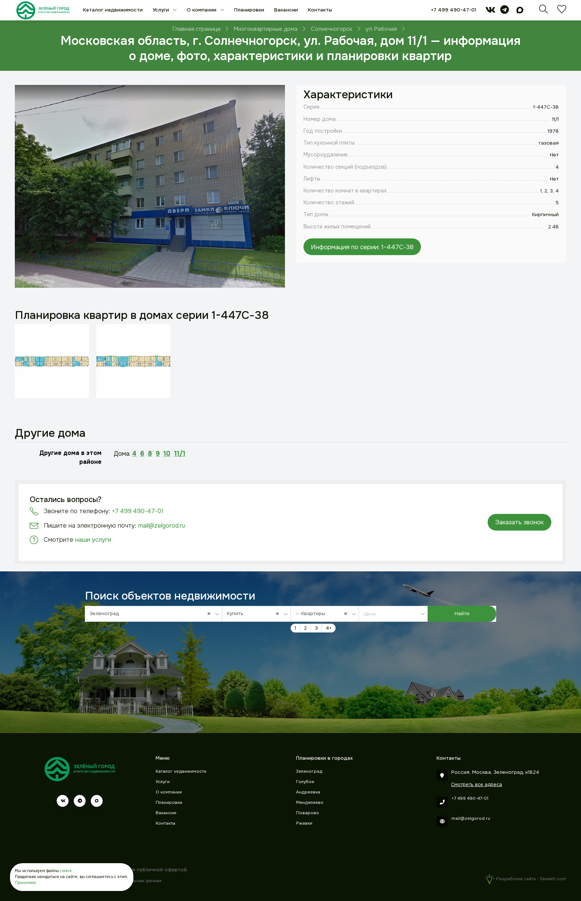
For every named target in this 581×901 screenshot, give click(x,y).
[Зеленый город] (43, 10)
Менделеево (309, 802)
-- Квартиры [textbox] (323, 613)
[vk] (490, 11)
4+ (329, 628)
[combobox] (153, 613)
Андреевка (308, 792)
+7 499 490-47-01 (453, 10)
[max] (520, 11)
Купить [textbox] (255, 613)
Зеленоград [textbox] (152, 613)
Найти (462, 613)
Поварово (307, 813)
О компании (202, 10)
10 (166, 453)
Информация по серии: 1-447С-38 (362, 247)
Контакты (320, 10)
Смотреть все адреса (476, 784)
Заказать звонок (519, 522)
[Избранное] (561, 11)
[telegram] (504, 11)
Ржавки (304, 823)
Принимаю (25, 882)
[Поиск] (543, 11)
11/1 (179, 453)
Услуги (161, 10)
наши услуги (93, 540)
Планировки (249, 10)
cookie (66, 870)
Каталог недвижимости (113, 10)
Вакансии (286, 10)
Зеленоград (309, 771)
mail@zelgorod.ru (161, 525)
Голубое (305, 782)
